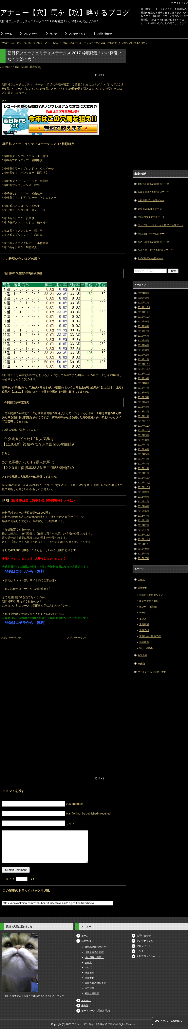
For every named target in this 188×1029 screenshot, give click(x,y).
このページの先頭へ (171, 1021)
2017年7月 (143, 444)
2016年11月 (144, 482)
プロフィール (31, 33)
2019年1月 (143, 359)
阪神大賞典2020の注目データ (153, 192)
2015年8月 (143, 553)
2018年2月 (143, 411)
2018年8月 (143, 383)
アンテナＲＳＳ (77, 33)
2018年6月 (143, 392)
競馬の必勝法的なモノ (151, 595)
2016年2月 (143, 525)
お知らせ (142, 655)
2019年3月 (143, 350)
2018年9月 (143, 378)
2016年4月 (143, 515)
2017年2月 (143, 468)
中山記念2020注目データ (151, 217)
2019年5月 (143, 340)
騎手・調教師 (146, 648)
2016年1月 (143, 530)
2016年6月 (143, 506)
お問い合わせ (104, 33)
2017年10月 (144, 430)
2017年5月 (143, 454)
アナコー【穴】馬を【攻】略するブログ (65, 12)
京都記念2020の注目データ (152, 233)
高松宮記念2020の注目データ (153, 184)
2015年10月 (144, 544)
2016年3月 (143, 520)
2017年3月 (143, 463)
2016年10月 (144, 487)
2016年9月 (143, 492)
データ (142, 612)
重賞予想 (144, 630)
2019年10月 (144, 317)
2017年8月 (143, 440)
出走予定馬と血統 (148, 600)
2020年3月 (143, 293)
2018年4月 (143, 402)
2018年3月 (143, 406)
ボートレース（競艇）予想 (152, 671)
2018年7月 (143, 388)
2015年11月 (144, 539)
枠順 (25, 66)
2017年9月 (143, 435)
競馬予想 (142, 587)
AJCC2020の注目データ (150, 258)
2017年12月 (144, 421)
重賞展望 (34, 66)
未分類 (141, 663)
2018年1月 (143, 416)
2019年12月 (144, 307)
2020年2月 (143, 298)
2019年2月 (143, 354)
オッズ (142, 618)
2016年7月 (143, 501)
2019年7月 (143, 331)
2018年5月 (143, 397)
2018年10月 (144, 373)
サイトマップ (181, 2)
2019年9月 (143, 321)
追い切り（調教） (148, 606)
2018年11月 (144, 369)
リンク (53, 33)
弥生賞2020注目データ (150, 208)
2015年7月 (143, 558)
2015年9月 (143, 549)
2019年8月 (143, 326)
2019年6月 (143, 335)
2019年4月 (143, 345)
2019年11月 (144, 312)
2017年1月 (143, 473)
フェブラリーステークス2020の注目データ (160, 225)
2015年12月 (144, 534)
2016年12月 (144, 478)
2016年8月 (143, 496)
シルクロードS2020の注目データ (155, 250)
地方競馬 (144, 642)
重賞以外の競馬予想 (150, 636)
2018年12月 (144, 364)
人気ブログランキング (148, 956)
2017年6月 (143, 449)
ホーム (8, 33)
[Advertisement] (29, 665)
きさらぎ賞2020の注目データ (153, 242)
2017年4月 (143, 459)
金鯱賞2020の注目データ (151, 200)
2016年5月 (143, 511)
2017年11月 (144, 425)
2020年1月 (143, 302)
